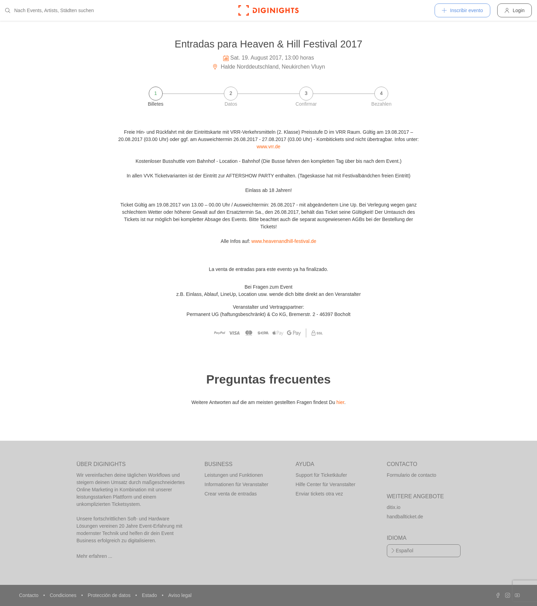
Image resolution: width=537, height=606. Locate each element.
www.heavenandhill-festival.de (284, 241)
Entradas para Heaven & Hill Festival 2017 (269, 44)
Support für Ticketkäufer (321, 475)
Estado (150, 595)
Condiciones (64, 595)
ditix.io (394, 507)
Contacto (29, 595)
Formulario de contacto (411, 475)
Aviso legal (179, 595)
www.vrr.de (268, 146)
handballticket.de (405, 516)
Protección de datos (110, 595)
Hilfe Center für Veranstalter (325, 484)
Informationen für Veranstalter (236, 484)
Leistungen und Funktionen (233, 475)
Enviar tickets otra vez (319, 494)
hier (340, 402)
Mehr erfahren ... (94, 556)
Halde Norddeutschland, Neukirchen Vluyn (268, 67)
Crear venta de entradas (230, 494)
